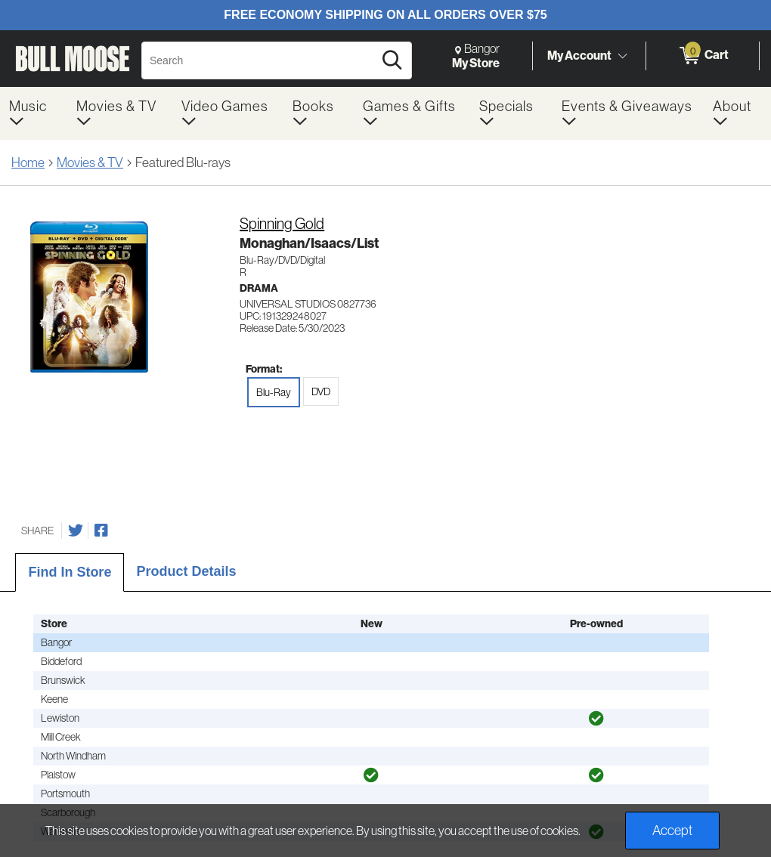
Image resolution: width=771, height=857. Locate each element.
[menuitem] (33, 113)
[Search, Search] (259, 60)
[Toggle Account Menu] (622, 57)
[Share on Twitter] (75, 530)
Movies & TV (90, 162)
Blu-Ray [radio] (273, 392)
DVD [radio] (320, 391)
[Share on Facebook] (101, 530)
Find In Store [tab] (69, 572)
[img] (596, 718)
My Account (579, 55)
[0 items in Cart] (702, 56)
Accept (672, 830)
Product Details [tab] (186, 571)
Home (28, 162)
